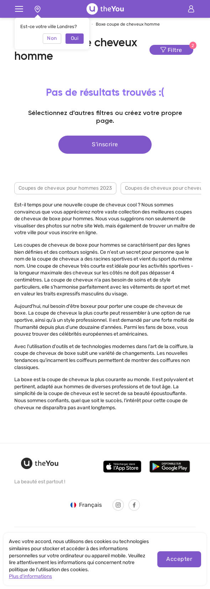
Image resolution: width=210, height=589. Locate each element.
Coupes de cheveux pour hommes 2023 (65, 188)
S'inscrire (105, 144)
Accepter (179, 559)
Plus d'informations (30, 576)
